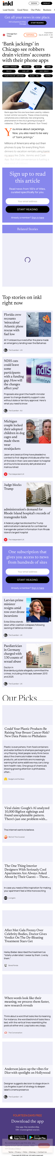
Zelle (38, 67)
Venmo (48, 67)
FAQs (25, 1152)
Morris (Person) (10, 67)
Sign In (34, 3)
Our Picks (35, 10)
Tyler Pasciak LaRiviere (14, 76)
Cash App (25, 71)
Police (9, 71)
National (30, 35)
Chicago (26, 67)
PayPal (48, 76)
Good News (22, 10)
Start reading (37, 23)
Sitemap (32, 1152)
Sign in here (38, 217)
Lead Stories (8, 10)
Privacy (18, 1152)
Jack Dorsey (44, 71)
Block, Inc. (34, 76)
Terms (10, 1152)
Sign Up (46, 3)
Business (47, 10)
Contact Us (42, 1152)
